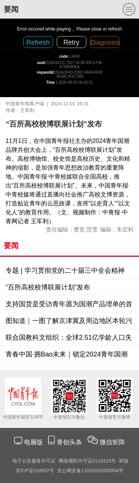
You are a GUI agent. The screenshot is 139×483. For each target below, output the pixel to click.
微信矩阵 (112, 442)
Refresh (38, 42)
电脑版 (33, 442)
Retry (71, 42)
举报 (123, 461)
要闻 (11, 9)
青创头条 (70, 442)
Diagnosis (105, 42)
